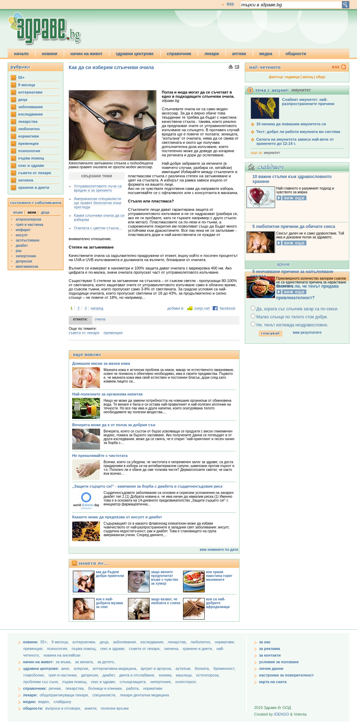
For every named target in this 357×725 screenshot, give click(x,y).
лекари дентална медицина (144, 695)
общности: (33, 708)
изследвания (30, 114)
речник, (55, 688)
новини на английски (62, 655)
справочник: (35, 688)
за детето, (106, 662)
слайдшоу (62, 702)
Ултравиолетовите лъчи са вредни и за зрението (98, 188)
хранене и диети (33, 187)
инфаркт (23, 230)
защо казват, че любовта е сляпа (165, 601)
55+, (44, 642)
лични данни (271, 668)
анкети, (90, 708)
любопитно (29, 129)
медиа (265, 53)
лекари (211, 53)
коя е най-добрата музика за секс (109, 603)
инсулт (22, 235)
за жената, (84, 662)
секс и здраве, (113, 648)
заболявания (30, 107)
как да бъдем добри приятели (110, 574)
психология (29, 151)
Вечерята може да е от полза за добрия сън (113, 425)
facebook (227, 308)
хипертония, (161, 682)
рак (19, 251)
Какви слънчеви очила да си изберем (99, 217)
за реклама (269, 648)
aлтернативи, (85, 642)
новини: (30, 642)
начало (21, 53)
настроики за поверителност (286, 675)
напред (97, 308)
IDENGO (281, 714)
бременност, (224, 668)
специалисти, (104, 695)
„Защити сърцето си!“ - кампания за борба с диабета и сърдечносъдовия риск (147, 486)
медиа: (29, 702)
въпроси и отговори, (63, 708)
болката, (203, 668)
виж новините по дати (219, 550)
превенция (28, 143)
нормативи (28, 136)
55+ (21, 77)
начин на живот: (38, 662)
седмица (292, 77)
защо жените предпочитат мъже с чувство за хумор (164, 577)
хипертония (26, 256)
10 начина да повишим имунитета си (291, 124)
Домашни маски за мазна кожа (101, 363)
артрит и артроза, (156, 668)
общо (320, 77)
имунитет (272, 153)
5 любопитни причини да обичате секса (293, 226)
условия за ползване (279, 662)
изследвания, (152, 642)
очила (100, 319)
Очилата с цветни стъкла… (98, 228)
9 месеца (26, 85)
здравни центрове (135, 53)
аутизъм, (183, 668)
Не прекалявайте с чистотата (100, 455)
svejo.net (202, 308)
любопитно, (201, 642)
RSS (230, 4)
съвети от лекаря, (145, 648)
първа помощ (31, 158)
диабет (22, 245)
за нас (265, 642)
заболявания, (125, 642)
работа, (133, 688)
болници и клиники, (105, 688)
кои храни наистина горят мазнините (219, 576)
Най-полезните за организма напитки (107, 394)
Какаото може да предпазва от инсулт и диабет (117, 517)
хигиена (25, 180)
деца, (105, 642)
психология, (58, 648)
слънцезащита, (133, 682)
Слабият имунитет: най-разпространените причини (308, 101)
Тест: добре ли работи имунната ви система (298, 132)
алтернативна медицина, (115, 668)
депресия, (90, 675)
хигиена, (172, 648)
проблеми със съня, (41, 682)
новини (49, 53)
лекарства (28, 121)
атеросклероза (28, 219)
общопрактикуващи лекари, (64, 695)
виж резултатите (307, 332)
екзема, (166, 675)
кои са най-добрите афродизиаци (218, 603)
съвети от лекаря (34, 173)
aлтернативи (30, 92)
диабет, (109, 675)
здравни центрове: (41, 668)
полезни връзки (115, 708)
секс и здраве (31, 165)
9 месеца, (61, 642)
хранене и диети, (198, 648)
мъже (18, 212)
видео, (44, 702)
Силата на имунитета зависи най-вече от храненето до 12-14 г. (295, 141)
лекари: (30, 695)
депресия (24, 261)
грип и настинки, (63, 675)
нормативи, (225, 642)
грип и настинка (29, 225)
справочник (179, 53)
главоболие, (34, 675)
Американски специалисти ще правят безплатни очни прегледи (97, 203)
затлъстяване (27, 240)
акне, (66, 668)
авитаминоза (27, 266)
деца (22, 99)
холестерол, (186, 682)
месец (308, 77)
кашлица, (184, 675)
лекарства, (178, 642)
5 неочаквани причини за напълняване (292, 271)
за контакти (270, 655)
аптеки (239, 53)
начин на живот (86, 53)
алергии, (82, 668)
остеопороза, (208, 675)
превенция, (34, 648)
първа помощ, (84, 648)
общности (296, 53)
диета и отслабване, (138, 675)
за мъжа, (63, 662)
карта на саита (273, 682)
